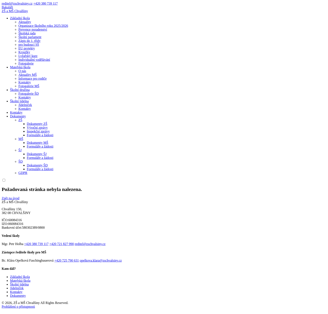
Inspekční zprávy (38, 131)
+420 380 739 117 (45, 3)
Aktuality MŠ (27, 75)
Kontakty (24, 82)
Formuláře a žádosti (40, 135)
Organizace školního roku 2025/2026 (43, 25)
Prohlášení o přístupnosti (18, 306)
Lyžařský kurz (27, 56)
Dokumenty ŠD (37, 165)
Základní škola (20, 18)
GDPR (22, 173)
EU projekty (26, 48)
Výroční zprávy (37, 127)
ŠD (20, 161)
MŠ (20, 139)
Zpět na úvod (10, 198)
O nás (22, 71)
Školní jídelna (19, 101)
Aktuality (24, 22)
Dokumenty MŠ (37, 142)
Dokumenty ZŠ (37, 124)
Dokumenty (18, 116)
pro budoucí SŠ (28, 44)
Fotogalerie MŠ (28, 86)
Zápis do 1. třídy (29, 41)
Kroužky (24, 52)
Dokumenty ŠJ (37, 154)
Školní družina (20, 90)
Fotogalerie (26, 63)
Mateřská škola (20, 67)
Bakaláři (7, 7)
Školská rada (27, 33)
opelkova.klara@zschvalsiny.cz (101, 260)
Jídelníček (25, 105)
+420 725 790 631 (66, 260)
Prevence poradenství (32, 29)
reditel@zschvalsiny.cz (17, 3)
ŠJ (20, 150)
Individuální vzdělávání (34, 59)
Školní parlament (29, 37)
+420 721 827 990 (61, 244)
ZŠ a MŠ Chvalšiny (15, 11)
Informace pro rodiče (32, 78)
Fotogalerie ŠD (28, 93)
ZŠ (20, 120)
